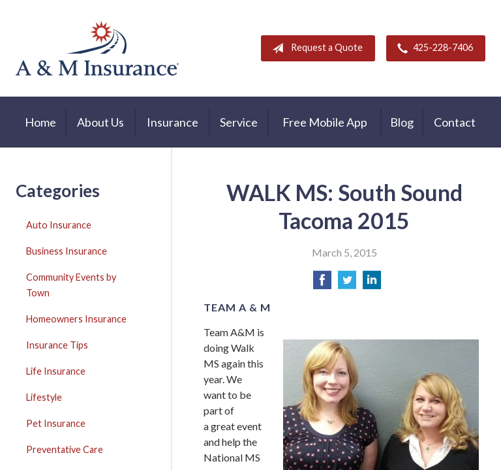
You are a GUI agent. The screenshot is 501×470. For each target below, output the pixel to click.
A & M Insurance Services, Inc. (97, 48)
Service (239, 122)
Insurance (172, 122)
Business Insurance (66, 251)
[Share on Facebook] (322, 283)
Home (40, 122)
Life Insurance (55, 371)
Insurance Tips (57, 345)
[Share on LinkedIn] (372, 283)
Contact (455, 122)
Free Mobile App (324, 122)
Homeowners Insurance (76, 318)
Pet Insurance (55, 423)
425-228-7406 (432, 48)
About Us (100, 122)
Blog (402, 122)
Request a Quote (315, 48)
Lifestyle (44, 397)
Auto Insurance (58, 224)
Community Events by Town (71, 285)
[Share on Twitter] (347, 283)
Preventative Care (64, 449)
